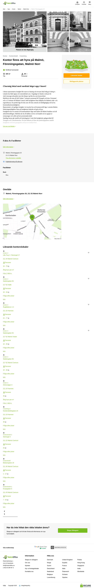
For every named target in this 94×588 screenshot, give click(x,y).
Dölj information (9, 147)
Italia (63, 568)
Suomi (49, 565)
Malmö (19, 9)
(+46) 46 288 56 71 (8, 567)
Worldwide (80, 571)
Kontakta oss (29, 571)
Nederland (50, 571)
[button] (47, 251)
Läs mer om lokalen (9, 126)
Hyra (9, 9)
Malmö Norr (26, 9)
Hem (4, 9)
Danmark (50, 559)
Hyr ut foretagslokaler (32, 568)
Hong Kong (81, 562)
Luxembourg (51, 577)
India (79, 568)
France (64, 565)
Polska (79, 559)
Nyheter (27, 565)
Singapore (80, 565)
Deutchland (50, 568)
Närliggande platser (76, 81)
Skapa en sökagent (31, 559)
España (64, 562)
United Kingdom (67, 559)
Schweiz (65, 574)
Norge (49, 562)
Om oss (27, 562)
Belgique (50, 574)
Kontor (13, 9)
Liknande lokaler (76, 75)
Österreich (65, 571)
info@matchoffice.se (9, 565)
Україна (64, 577)
